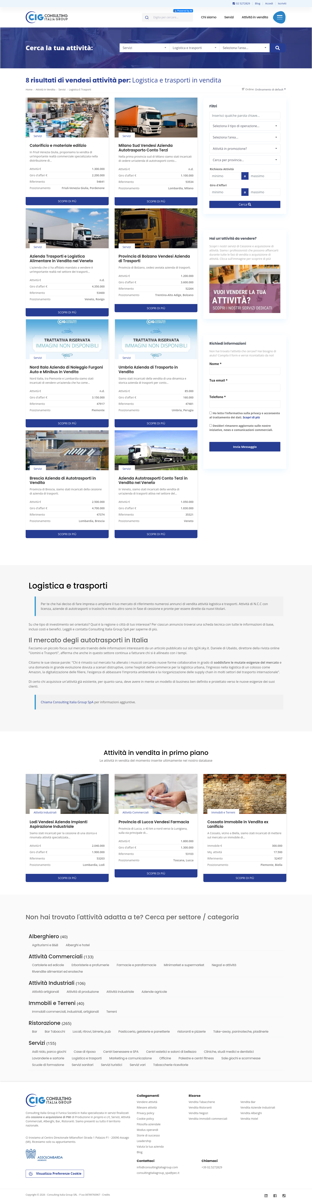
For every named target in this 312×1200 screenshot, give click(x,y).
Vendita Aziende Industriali (257, 1107)
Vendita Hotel (249, 1119)
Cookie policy (145, 1119)
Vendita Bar (247, 1102)
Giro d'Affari (218, 185)
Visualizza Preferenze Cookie (54, 1173)
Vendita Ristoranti (200, 1107)
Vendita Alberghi (251, 1113)
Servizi (229, 17)
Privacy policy (145, 1113)
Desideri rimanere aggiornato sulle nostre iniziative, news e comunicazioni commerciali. (241, 428)
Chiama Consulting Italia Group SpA (67, 702)
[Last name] (265, 176)
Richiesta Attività (222, 169)
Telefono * (217, 397)
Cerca (245, 204)
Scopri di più (251, 417)
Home (29, 89)
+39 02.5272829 (212, 1167)
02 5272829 (241, 3)
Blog (257, 3)
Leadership (144, 1141)
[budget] (225, 176)
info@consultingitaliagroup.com (157, 1167)
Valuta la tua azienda (150, 1146)
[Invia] (146, 16)
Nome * (215, 364)
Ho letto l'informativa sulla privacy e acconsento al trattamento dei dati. (244, 415)
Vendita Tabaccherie (202, 1102)
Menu (279, 17)
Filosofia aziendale (149, 1124)
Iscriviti (282, 3)
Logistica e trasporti (80, 89)
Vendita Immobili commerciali (208, 1119)
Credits (106, 1194)
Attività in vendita (255, 17)
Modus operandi (147, 1130)
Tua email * (218, 380)
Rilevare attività (147, 1107)
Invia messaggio (245, 447)
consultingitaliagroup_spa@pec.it (158, 1173)
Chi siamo (208, 17)
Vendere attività (147, 1102)
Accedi (269, 3)
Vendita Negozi (198, 1113)
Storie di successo (148, 1135)
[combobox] (167, 17)
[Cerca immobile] (278, 47)
